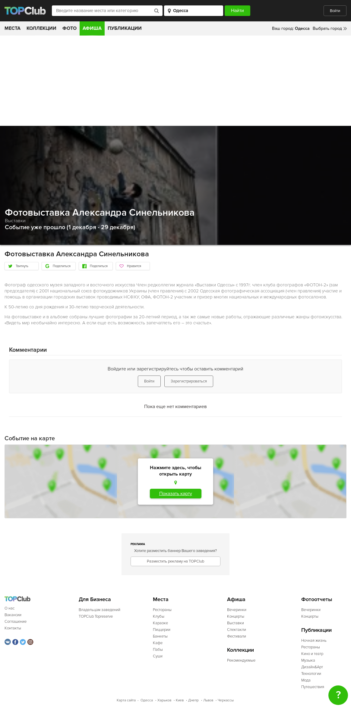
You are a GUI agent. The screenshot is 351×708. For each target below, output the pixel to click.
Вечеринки (236, 609)
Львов (208, 700)
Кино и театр (312, 653)
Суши (158, 656)
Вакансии (13, 615)
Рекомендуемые (241, 660)
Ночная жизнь (314, 640)
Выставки (15, 221)
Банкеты (160, 636)
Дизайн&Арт (312, 667)
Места (13, 28)
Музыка (308, 660)
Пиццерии (161, 629)
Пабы (158, 649)
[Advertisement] (175, 81)
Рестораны (162, 609)
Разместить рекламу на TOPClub (175, 561)
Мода (306, 680)
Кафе (158, 643)
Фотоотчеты (316, 599)
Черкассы (226, 700)
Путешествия (312, 687)
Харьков (164, 700)
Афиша (92, 28)
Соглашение (16, 621)
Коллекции (41, 28)
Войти (335, 10)
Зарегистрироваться (189, 381)
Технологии (311, 673)
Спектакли (236, 629)
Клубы (158, 616)
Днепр (193, 700)
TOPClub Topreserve (96, 616)
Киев (180, 700)
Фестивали (236, 636)
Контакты (13, 628)
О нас (9, 608)
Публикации (125, 28)
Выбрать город (327, 28)
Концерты (235, 616)
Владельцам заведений (99, 609)
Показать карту (175, 494)
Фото (69, 28)
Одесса (147, 700)
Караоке (160, 623)
